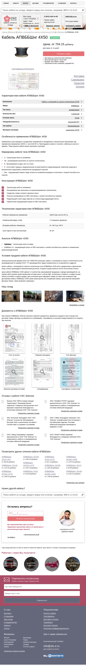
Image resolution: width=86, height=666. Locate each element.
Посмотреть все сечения (75, 484)
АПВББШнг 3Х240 (74, 473)
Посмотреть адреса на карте (14, 652)
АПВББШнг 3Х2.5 (73, 467)
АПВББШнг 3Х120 (9, 467)
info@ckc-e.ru (71, 16)
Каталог (25, 3)
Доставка (35, 3)
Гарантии (79, 83)
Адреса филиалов (31, 26)
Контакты (73, 3)
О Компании (62, 3)
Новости (16, 3)
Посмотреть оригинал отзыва (28, 415)
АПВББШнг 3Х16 (30, 473)
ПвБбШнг (8, 245)
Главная (6, 3)
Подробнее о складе (76, 306)
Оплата (80, 86)
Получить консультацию (25, 520)
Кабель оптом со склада (10, 20)
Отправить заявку (73, 26)
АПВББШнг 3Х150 (31, 458)
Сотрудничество (48, 3)
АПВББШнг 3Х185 (52, 467)
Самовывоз (77, 79)
